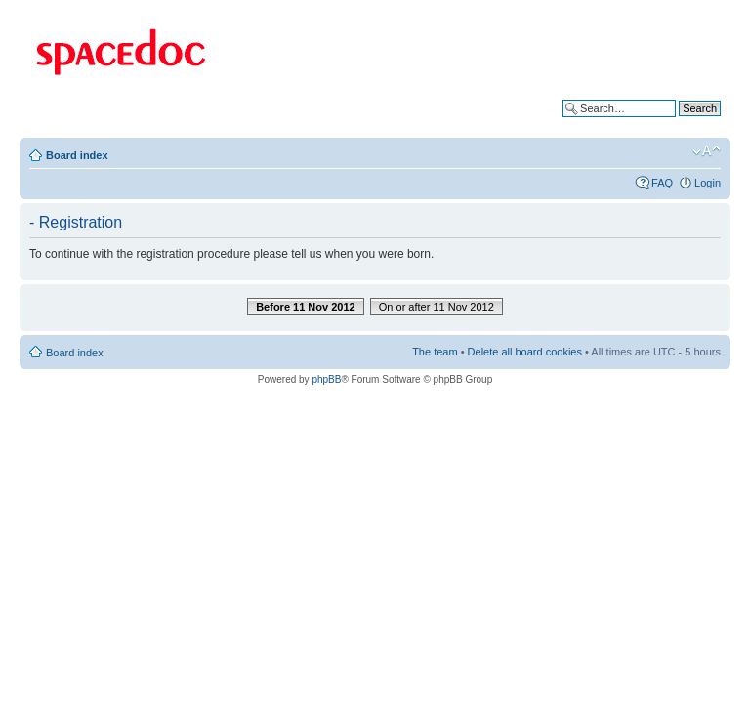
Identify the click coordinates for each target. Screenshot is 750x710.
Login (707, 182)
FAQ (662, 182)
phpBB (326, 379)
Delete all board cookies (525, 351)
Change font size (706, 151)
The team (434, 351)
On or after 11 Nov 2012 (436, 307)
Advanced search (679, 123)
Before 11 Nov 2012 (305, 307)
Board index (77, 155)
